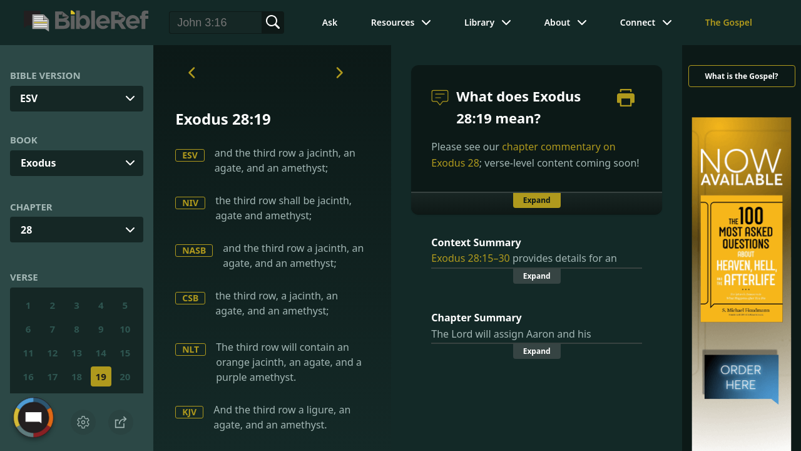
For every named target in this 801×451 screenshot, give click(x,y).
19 (101, 376)
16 (28, 376)
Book (24, 139)
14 (101, 352)
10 (125, 329)
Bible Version (45, 75)
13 (76, 352)
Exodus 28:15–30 (470, 258)
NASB (194, 250)
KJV (189, 412)
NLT (190, 349)
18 (76, 376)
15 (125, 352)
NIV (190, 203)
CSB (190, 298)
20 (125, 376)
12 (52, 352)
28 (26, 230)
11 (28, 352)
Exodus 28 (455, 163)
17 (52, 376)
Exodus (38, 163)
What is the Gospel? (741, 76)
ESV (190, 155)
